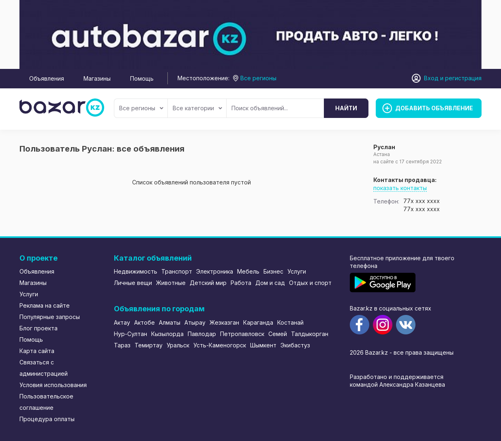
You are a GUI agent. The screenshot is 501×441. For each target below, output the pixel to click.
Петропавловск (242, 333)
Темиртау (149, 345)
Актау (122, 322)
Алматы (169, 322)
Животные (171, 282)
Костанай (290, 322)
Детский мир (208, 282)
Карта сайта (36, 350)
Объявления (46, 78)
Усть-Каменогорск (219, 345)
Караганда (258, 322)
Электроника (214, 271)
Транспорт (176, 271)
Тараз (122, 345)
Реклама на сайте (44, 305)
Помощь (142, 78)
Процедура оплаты (47, 418)
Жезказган (224, 322)
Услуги (28, 294)
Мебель (248, 271)
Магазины (97, 78)
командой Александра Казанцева (397, 384)
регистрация (463, 78)
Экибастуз (295, 345)
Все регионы (141, 108)
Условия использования (53, 384)
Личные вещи (133, 282)
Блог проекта (38, 328)
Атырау (195, 322)
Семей (277, 333)
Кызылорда (167, 333)
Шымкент (263, 345)
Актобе (144, 322)
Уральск (178, 345)
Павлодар (202, 333)
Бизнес (273, 271)
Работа (241, 282)
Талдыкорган (309, 333)
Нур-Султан (130, 333)
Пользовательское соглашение (46, 402)
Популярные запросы (49, 316)
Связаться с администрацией (43, 368)
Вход (431, 78)
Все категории (197, 108)
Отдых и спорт (310, 282)
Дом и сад (270, 282)
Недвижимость (135, 271)
